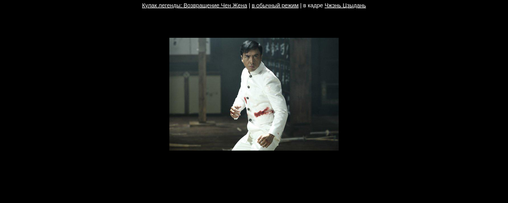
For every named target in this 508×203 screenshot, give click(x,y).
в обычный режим (275, 5)
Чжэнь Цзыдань (345, 5)
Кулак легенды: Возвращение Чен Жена (194, 5)
